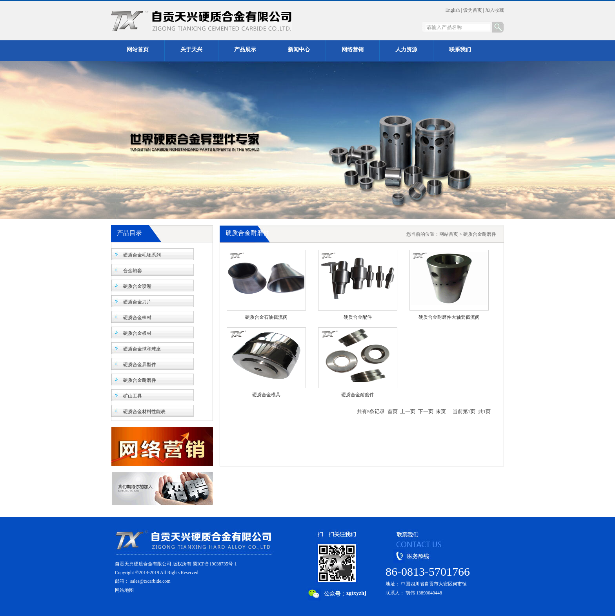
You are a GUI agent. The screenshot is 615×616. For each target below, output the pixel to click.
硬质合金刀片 (137, 302)
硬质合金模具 (266, 394)
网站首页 (448, 234)
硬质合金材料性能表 (144, 411)
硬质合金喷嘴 (137, 286)
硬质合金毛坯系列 (142, 255)
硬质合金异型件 (139, 364)
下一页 (425, 411)
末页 (441, 411)
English (453, 10)
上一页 (407, 411)
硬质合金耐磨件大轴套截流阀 (449, 317)
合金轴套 (132, 270)
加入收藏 (494, 10)
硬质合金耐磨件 (139, 380)
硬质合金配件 (358, 317)
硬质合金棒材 (137, 317)
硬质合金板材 (137, 333)
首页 (393, 411)
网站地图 (124, 590)
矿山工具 (132, 396)
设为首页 (472, 10)
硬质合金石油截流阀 (266, 317)
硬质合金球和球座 (142, 349)
